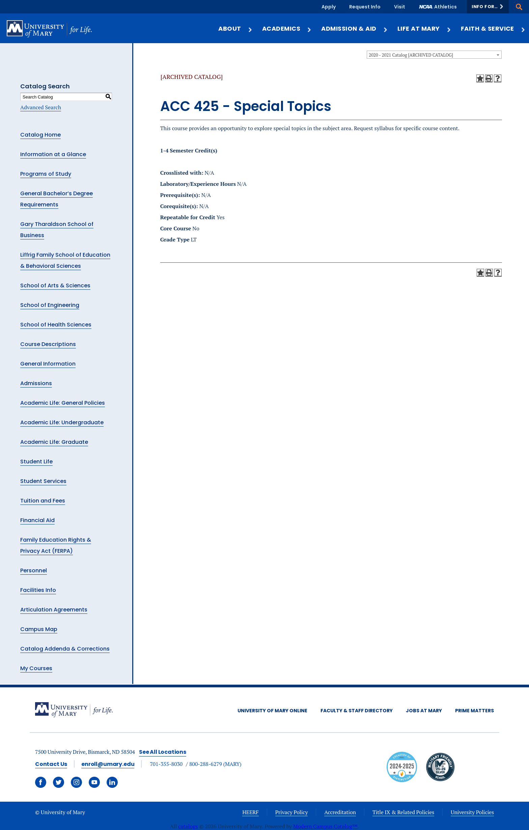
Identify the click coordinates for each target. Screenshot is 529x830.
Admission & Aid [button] (354, 28)
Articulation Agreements (53, 609)
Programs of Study (45, 174)
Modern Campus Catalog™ (325, 826)
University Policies (472, 812)
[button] (488, 6)
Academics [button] (287, 28)
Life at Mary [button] (424, 28)
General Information (48, 364)
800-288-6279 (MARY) (215, 764)
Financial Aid (37, 520)
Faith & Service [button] (493, 28)
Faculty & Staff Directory (357, 710)
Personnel (33, 570)
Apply (329, 6)
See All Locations (162, 752)
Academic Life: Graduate (54, 442)
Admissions (36, 383)
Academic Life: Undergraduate (62, 422)
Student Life (36, 461)
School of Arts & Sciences (55, 285)
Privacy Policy (291, 812)
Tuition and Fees (42, 501)
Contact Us (51, 764)
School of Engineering (49, 305)
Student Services (43, 481)
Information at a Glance (53, 154)
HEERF (250, 812)
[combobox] (434, 55)
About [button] (235, 28)
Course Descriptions (48, 344)
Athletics (445, 6)
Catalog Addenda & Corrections (65, 649)
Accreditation (340, 812)
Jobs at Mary (424, 710)
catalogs (188, 826)
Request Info (365, 6)
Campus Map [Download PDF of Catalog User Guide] (38, 629)
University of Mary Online (272, 710)
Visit (399, 6)
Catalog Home (40, 135)
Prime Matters (474, 710)
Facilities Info (38, 590)
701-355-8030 (166, 764)
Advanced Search (40, 107)
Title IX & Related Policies (403, 812)
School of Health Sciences (55, 324)
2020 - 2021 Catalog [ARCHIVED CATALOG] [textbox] (411, 55)
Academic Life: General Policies (62, 403)
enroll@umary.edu (107, 764)
